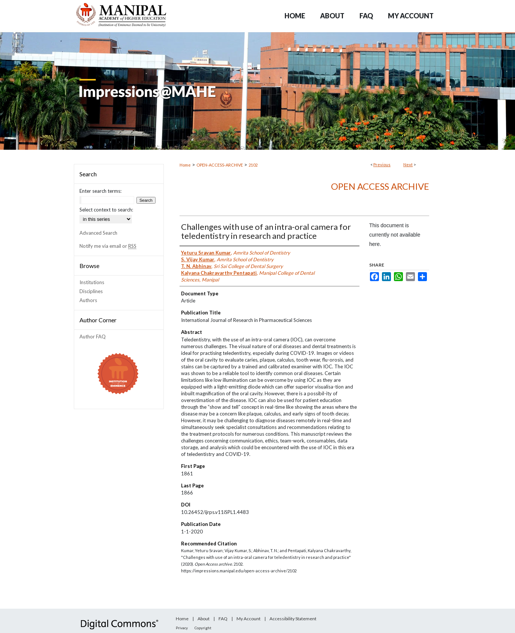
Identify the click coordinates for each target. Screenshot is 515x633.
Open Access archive (380, 186)
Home (185, 164)
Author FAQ (92, 337)
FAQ (223, 618)
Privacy (182, 628)
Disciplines (91, 291)
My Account (248, 618)
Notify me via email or (107, 246)
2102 (253, 164)
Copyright (203, 628)
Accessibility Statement (292, 618)
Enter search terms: (100, 191)
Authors (88, 300)
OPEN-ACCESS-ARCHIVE (219, 164)
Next (408, 164)
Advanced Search (98, 233)
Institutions (91, 282)
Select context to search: (106, 210)
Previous (382, 164)
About (204, 618)
